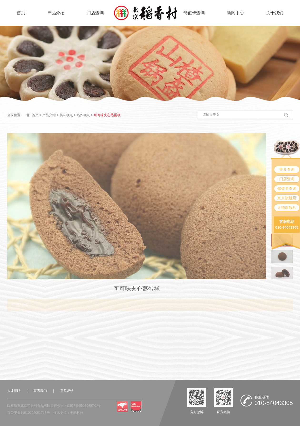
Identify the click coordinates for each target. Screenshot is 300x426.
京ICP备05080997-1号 (83, 405)
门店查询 (95, 12)
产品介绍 (56, 12)
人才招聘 (13, 391)
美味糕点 (66, 115)
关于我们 (274, 12)
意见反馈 (67, 391)
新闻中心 (235, 12)
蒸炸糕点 (83, 115)
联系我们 (40, 391)
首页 (21, 12)
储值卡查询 (194, 12)
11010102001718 (33, 413)
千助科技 (76, 413)
